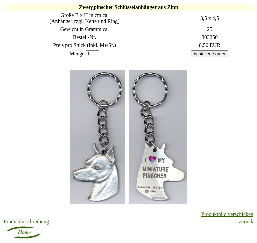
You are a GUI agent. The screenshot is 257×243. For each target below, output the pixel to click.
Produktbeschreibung (26, 221)
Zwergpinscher (96, 7)
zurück (246, 221)
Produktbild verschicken (227, 214)
